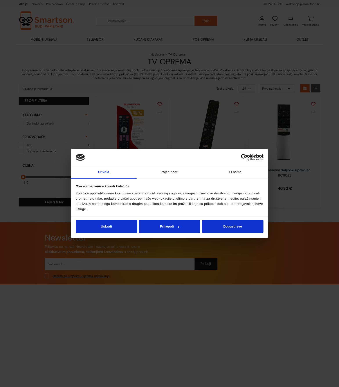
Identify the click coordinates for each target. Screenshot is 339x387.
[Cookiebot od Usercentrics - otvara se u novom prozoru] (244, 157)
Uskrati (106, 226)
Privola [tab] (103, 172)
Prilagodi (169, 226)
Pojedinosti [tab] (169, 172)
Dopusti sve (232, 226)
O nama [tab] (235, 172)
